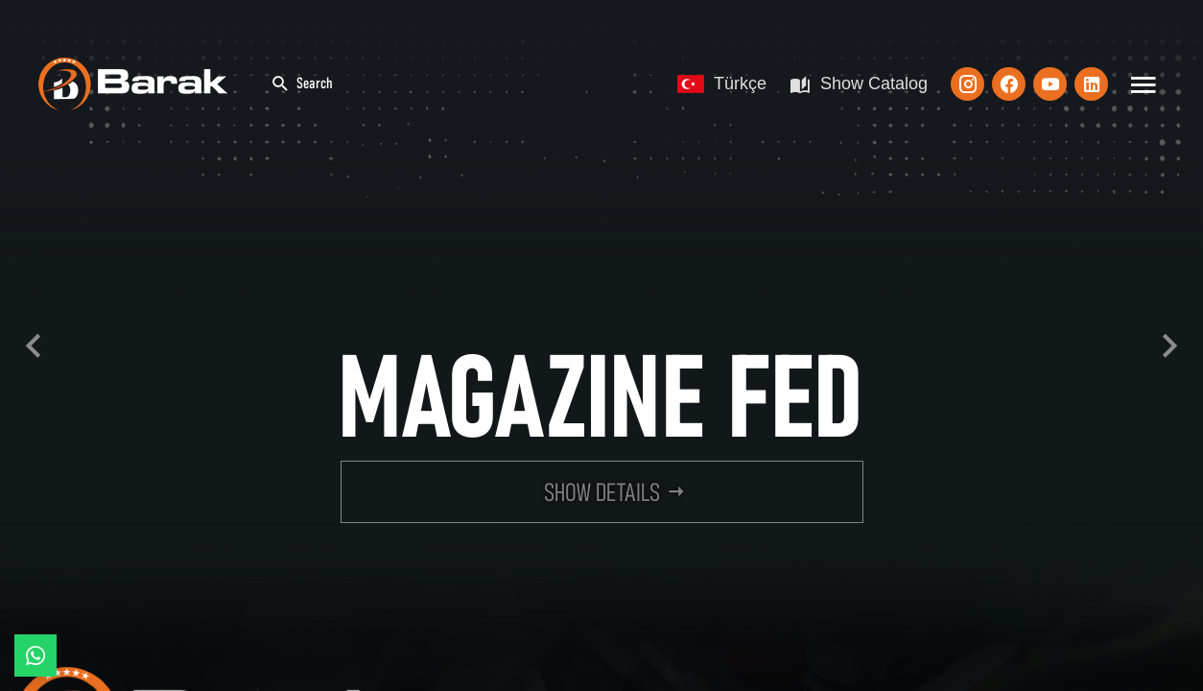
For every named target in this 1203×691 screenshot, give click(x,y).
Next (1169, 345)
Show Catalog (859, 84)
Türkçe (722, 83)
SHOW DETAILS (602, 493)
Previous (34, 345)
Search (302, 84)
